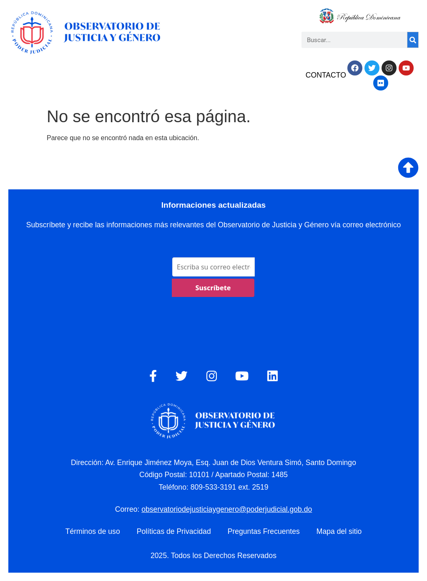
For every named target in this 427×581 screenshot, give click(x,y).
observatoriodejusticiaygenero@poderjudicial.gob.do (226, 509)
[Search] (413, 40)
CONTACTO (326, 75)
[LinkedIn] (272, 376)
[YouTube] (242, 376)
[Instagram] (211, 376)
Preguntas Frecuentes (264, 531)
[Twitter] (182, 376)
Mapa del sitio (339, 531)
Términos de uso (92, 531)
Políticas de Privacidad (174, 531)
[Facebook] (153, 376)
